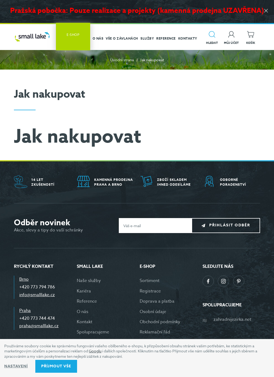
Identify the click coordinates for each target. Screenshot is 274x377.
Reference (87, 301)
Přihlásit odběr (229, 225)
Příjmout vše (56, 366)
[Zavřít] (266, 11)
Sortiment (149, 280)
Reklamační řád (155, 332)
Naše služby (89, 280)
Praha (25, 310)
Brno (24, 279)
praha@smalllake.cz (39, 326)
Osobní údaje (153, 312)
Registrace (150, 291)
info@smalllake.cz (37, 295)
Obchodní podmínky (160, 322)
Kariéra (84, 291)
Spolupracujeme (93, 332)
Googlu (95, 350)
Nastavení (16, 366)
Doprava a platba (157, 301)
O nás (82, 312)
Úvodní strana (122, 59)
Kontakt (84, 322)
